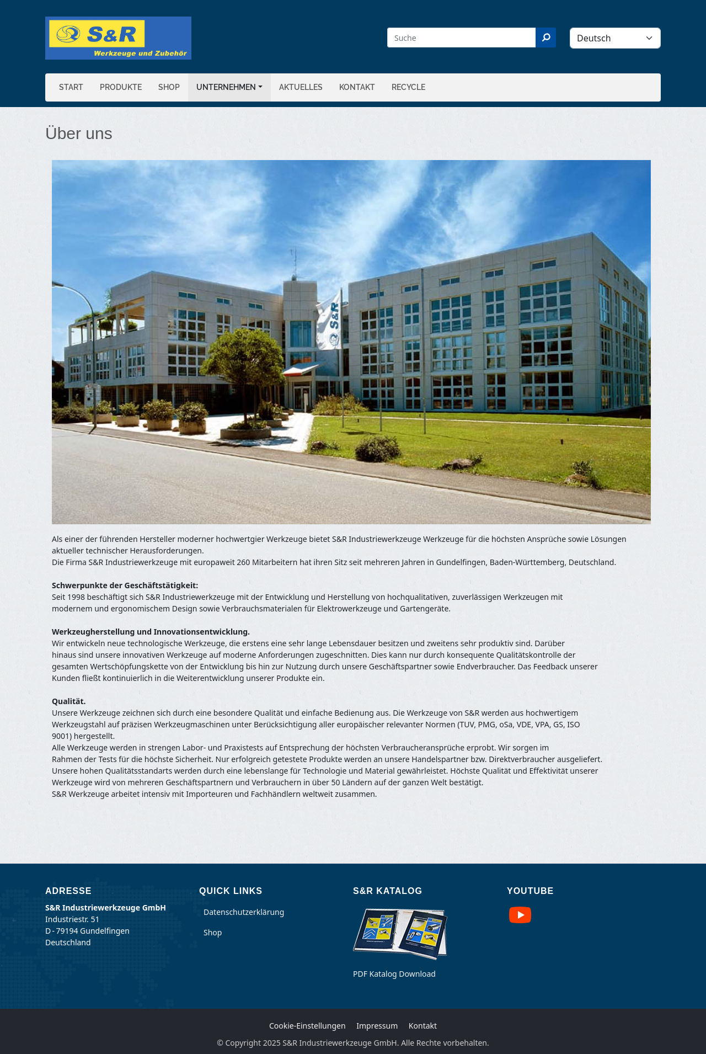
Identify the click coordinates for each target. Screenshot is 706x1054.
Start (71, 87)
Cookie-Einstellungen (307, 1025)
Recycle (408, 87)
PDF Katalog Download (394, 973)
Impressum (377, 1025)
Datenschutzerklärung (244, 912)
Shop (169, 87)
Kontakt (357, 87)
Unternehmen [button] (226, 87)
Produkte (121, 87)
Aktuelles (301, 87)
